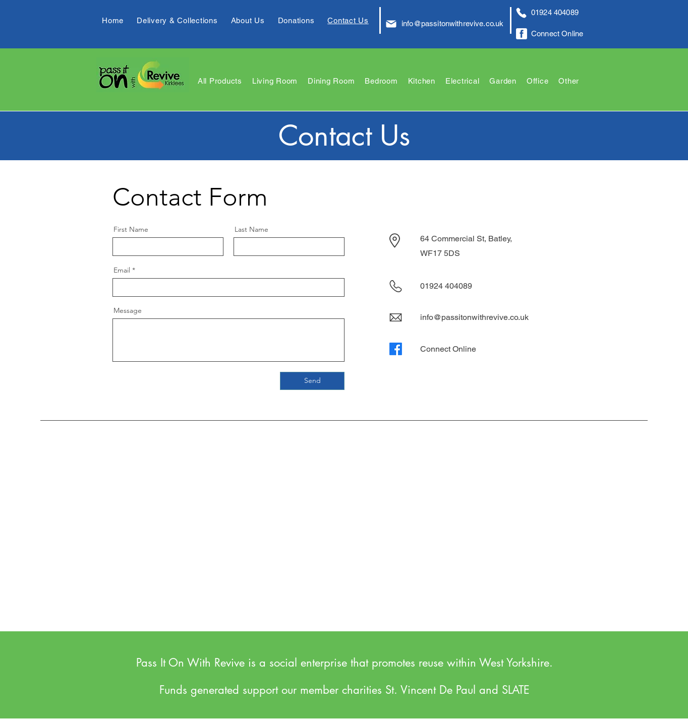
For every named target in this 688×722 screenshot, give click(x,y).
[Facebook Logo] (521, 33)
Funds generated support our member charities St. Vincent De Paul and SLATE (344, 690)
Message (127, 310)
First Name (130, 229)
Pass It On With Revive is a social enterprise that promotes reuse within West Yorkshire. (344, 662)
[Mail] (391, 23)
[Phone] (521, 12)
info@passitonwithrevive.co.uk (452, 23)
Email (121, 270)
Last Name (251, 229)
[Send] (312, 381)
